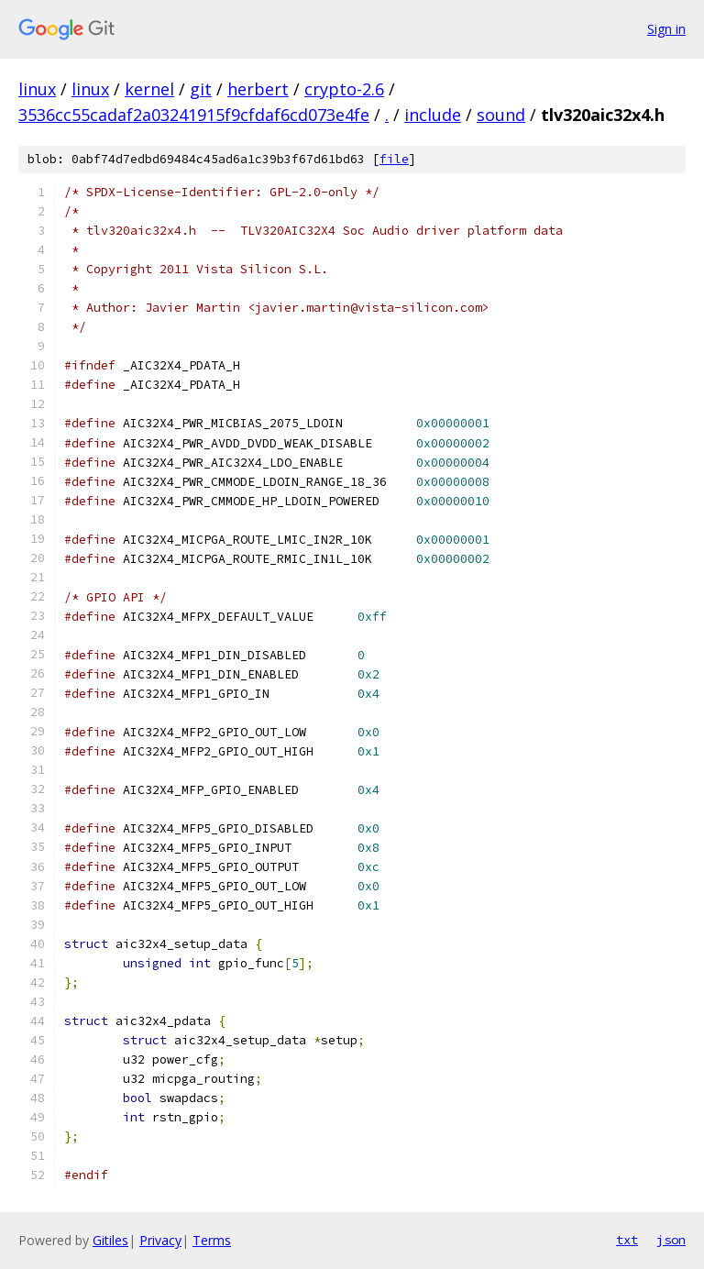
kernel (149, 89)
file (394, 159)
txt (627, 1239)
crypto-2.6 (344, 89)
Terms (211, 1240)
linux (37, 89)
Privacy (160, 1240)
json (671, 1239)
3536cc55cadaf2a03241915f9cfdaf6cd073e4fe (193, 115)
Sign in (666, 29)
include (432, 115)
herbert (258, 89)
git (201, 89)
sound (501, 115)
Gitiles (110, 1240)
